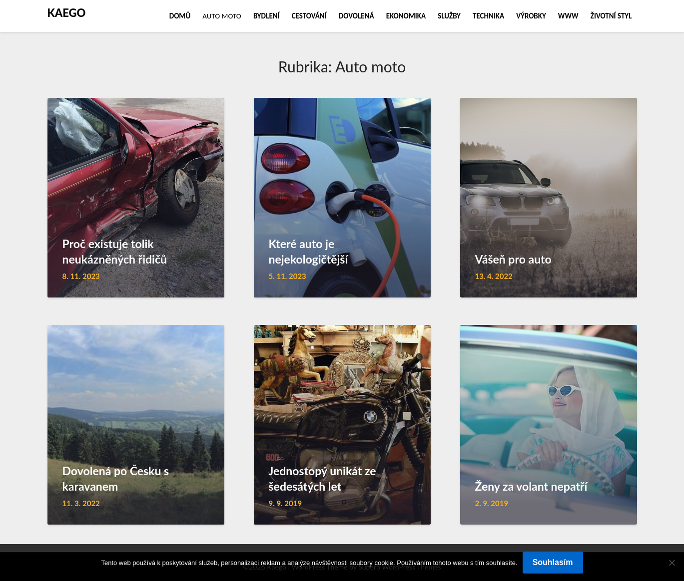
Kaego (66, 12)
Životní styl (611, 15)
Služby (449, 15)
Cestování (309, 15)
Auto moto (221, 15)
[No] (672, 563)
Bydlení (266, 15)
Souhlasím (553, 562)
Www (568, 15)
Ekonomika (406, 15)
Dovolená (356, 15)
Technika (488, 15)
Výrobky (531, 15)
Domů (180, 15)
